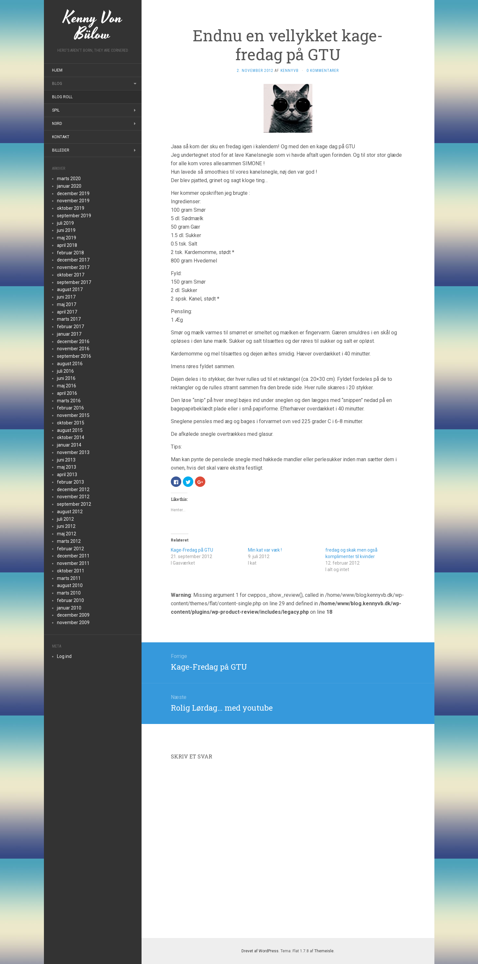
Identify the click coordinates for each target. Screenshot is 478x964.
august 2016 (70, 363)
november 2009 (73, 622)
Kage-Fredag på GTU (192, 550)
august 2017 (70, 289)
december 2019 (73, 193)
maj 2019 (66, 237)
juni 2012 (66, 526)
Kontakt (60, 137)
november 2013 (73, 452)
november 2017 (73, 267)
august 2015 (70, 430)
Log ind (64, 656)
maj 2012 (66, 533)
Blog (57, 83)
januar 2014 (69, 445)
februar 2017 (70, 326)
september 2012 (74, 504)
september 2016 (74, 356)
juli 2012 (65, 519)
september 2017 (74, 282)
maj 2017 (66, 304)
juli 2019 (65, 223)
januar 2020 (69, 186)
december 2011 (73, 555)
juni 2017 (66, 297)
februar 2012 (70, 548)
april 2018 (67, 245)
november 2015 (73, 415)
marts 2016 (69, 400)
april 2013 (67, 474)
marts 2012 (69, 541)
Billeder (60, 150)
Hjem (57, 70)
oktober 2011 (70, 570)
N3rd (57, 123)
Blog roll (62, 97)
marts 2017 (69, 319)
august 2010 (70, 585)
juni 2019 (66, 230)
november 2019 (73, 200)
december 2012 (73, 489)
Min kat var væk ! (265, 550)
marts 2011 (69, 578)
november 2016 (73, 348)
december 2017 (73, 259)
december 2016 (73, 341)
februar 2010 (70, 600)
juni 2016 (66, 378)
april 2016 (67, 393)
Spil (56, 110)
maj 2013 (66, 467)
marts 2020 (69, 178)
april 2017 (67, 312)
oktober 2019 (70, 208)
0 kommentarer (323, 70)
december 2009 (73, 615)
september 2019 (74, 215)
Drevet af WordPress (260, 951)
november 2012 (73, 496)
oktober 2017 (70, 274)
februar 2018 (70, 252)
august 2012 (70, 511)
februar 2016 (70, 407)
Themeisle (324, 951)
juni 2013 (66, 459)
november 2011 (73, 563)
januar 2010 (69, 607)
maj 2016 (66, 385)
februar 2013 (70, 482)
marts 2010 (69, 593)
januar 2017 (69, 334)
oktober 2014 (70, 437)
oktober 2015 (70, 422)
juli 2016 (65, 371)
